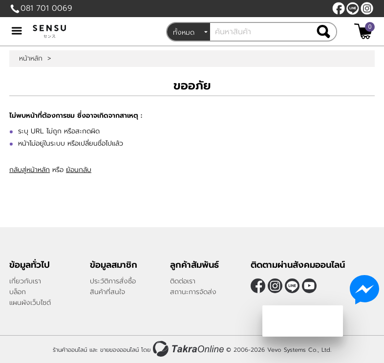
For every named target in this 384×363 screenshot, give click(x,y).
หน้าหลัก (31, 59)
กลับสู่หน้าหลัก (29, 170)
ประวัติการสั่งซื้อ (113, 281)
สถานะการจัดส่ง (193, 292)
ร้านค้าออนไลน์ (70, 349)
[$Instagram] (367, 8)
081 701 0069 (46, 8)
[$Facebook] (338, 8)
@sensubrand (352, 8)
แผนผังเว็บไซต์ (30, 303)
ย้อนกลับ (78, 170)
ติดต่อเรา (182, 281)
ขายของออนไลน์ (119, 349)
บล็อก (17, 292)
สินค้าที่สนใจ (107, 292)
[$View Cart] (363, 31)
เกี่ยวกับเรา (25, 281)
